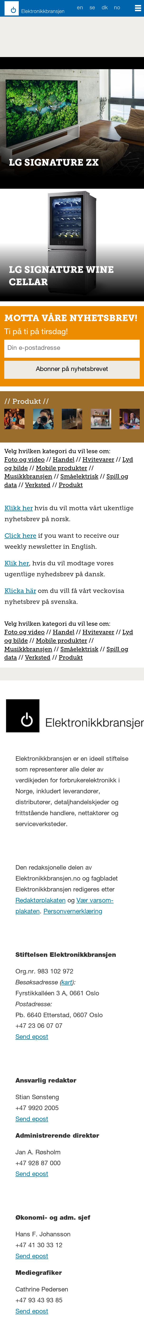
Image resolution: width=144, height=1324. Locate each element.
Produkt (71, 485)
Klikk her (19, 508)
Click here (20, 535)
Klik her (17, 563)
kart (67, 983)
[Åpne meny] (138, 8)
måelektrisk (81, 476)
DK (105, 8)
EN (80, 8)
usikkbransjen (31, 476)
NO (117, 8)
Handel (63, 459)
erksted (39, 485)
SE (92, 8)
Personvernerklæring (72, 912)
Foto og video (24, 459)
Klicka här (20, 591)
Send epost (31, 1037)
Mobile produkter (61, 468)
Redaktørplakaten (40, 901)
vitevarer (101, 459)
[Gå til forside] (32, 8)
